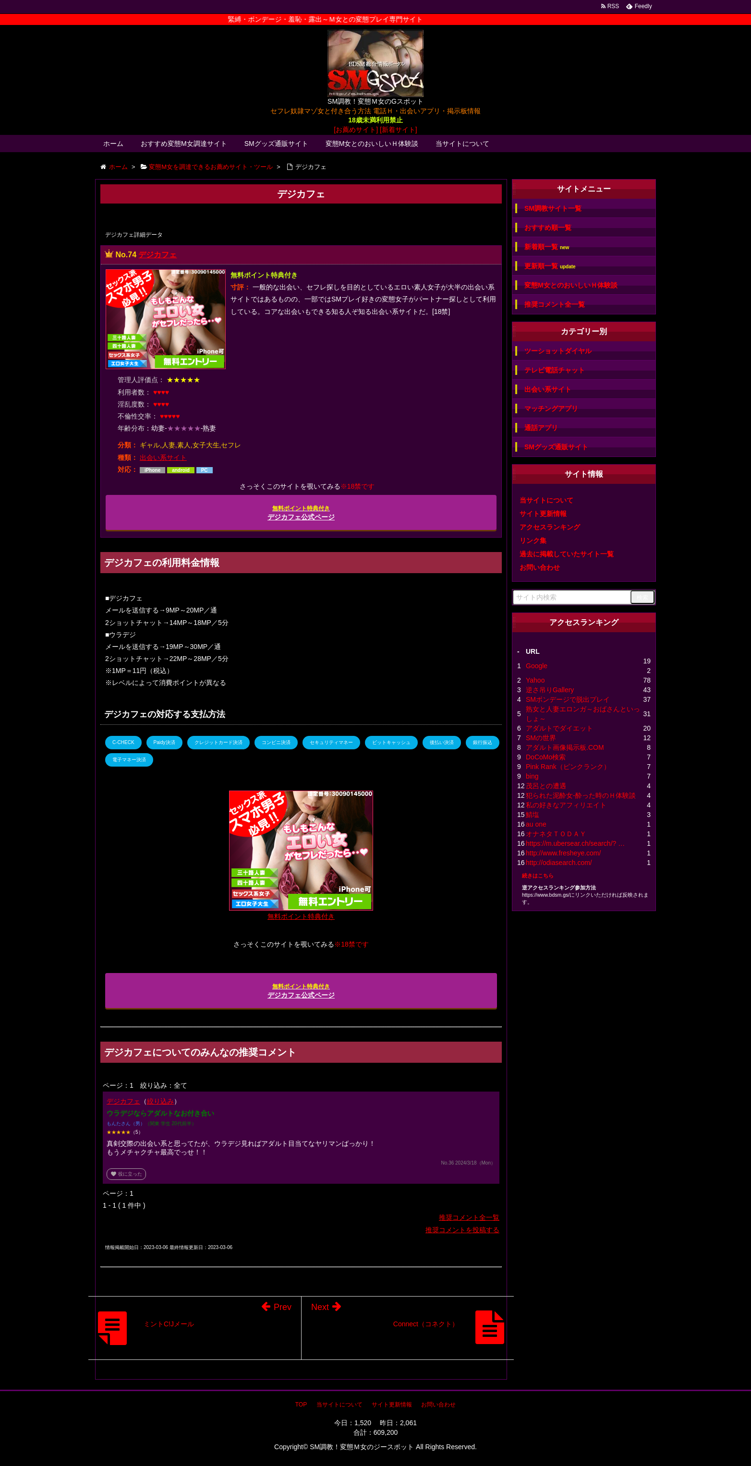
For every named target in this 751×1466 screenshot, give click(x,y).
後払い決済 (442, 742)
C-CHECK (123, 742)
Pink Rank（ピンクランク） (568, 766)
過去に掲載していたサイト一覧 (567, 554)
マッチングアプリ (551, 408)
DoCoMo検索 (546, 757)
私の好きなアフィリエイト (566, 805)
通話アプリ (541, 427)
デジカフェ (157, 255)
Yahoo (535, 680)
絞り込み (160, 1101)
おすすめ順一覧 (547, 227)
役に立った (126, 1174)
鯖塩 (532, 814)
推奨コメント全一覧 (469, 1217)
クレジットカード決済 (218, 742)
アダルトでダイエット (559, 728)
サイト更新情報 (543, 513)
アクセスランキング (550, 527)
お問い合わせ (540, 567)
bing (532, 776)
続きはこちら (538, 875)
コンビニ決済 (276, 742)
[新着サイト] (398, 129)
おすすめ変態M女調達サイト (184, 143)
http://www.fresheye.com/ (563, 853)
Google (536, 666)
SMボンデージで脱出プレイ (568, 699)
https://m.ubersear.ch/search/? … (575, 843)
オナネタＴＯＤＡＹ (556, 834)
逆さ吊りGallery (550, 690)
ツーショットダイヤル (558, 351)
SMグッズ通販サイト (276, 143)
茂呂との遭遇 (546, 786)
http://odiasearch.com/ (559, 862)
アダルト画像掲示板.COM (565, 747)
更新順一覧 (550, 266)
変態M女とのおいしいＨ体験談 (372, 143)
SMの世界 (541, 738)
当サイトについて (462, 143)
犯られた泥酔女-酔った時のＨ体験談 (581, 795)
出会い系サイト (163, 457)
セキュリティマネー (331, 742)
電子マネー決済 (129, 759)
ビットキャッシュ (391, 742)
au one (536, 824)
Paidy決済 (164, 742)
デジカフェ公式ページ (301, 513)
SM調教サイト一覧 (552, 208)
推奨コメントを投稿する (462, 1230)
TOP (301, 1404)
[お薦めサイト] (356, 129)
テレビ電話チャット (554, 370)
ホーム (113, 143)
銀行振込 (482, 742)
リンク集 (533, 540)
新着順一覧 (546, 247)
